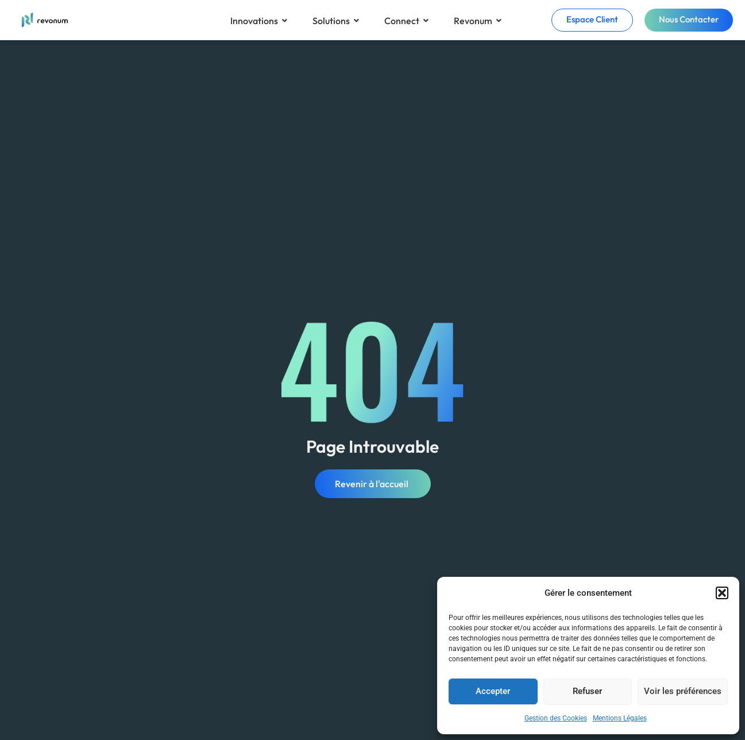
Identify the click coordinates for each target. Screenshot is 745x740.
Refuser (587, 691)
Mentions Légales (620, 718)
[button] (722, 593)
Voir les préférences (682, 691)
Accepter (493, 691)
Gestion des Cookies (555, 718)
